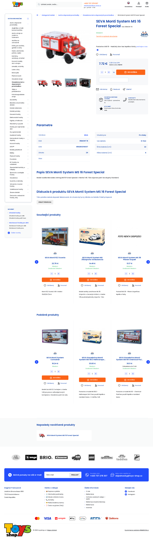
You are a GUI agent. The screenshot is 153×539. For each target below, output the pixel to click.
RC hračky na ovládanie (14, 163)
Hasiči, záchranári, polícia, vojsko (18, 52)
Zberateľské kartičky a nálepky (17, 168)
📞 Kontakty (50, 500)
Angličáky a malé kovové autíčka (17, 29)
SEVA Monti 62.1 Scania (55, 258)
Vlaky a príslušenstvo (16, 90)
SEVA (86, 135)
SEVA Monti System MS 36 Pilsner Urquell (129, 259)
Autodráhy (13, 100)
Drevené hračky (15, 114)
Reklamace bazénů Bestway (95, 502)
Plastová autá (16, 76)
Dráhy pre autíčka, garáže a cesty (18, 47)
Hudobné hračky (15, 135)
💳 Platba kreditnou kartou (55, 503)
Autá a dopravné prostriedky (68, 15)
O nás (88, 491)
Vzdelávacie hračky (16, 189)
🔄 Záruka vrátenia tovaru (55, 497)
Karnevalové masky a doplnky (17, 139)
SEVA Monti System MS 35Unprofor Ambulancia (92, 259)
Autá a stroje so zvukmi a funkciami (17, 35)
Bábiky (12, 153)
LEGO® (12, 147)
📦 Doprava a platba (53, 491)
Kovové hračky (15, 143)
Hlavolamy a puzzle (16, 124)
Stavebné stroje (17, 79)
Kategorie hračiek (48, 15)
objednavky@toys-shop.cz (92, 5)
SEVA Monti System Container (55, 359)
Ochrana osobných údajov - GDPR (95, 498)
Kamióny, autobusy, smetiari (18, 57)
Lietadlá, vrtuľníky (18, 66)
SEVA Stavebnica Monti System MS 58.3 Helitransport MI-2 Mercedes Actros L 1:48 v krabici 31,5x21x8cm (92, 359)
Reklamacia (90, 505)
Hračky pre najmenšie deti (17, 128)
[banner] (17, 5)
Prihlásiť (74, 475)
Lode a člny (16, 70)
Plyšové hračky (15, 156)
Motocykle (15, 73)
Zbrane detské (15, 192)
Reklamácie (90, 494)
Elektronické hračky (16, 117)
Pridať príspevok (45, 202)
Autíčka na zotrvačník (15, 42)
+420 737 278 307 (91, 3)
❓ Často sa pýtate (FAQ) (55, 506)
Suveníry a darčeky (16, 181)
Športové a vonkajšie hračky (17, 174)
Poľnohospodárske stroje (18, 96)
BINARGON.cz (144, 530)
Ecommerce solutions (132, 530)
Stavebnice (14, 178)
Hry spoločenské (15, 132)
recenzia (89, 508)
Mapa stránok (52, 530)
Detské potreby (15, 111)
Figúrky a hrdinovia (16, 121)
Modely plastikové (16, 150)
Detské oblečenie (16, 108)
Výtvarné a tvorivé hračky (16, 185)
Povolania (13, 159)
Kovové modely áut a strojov (17, 62)
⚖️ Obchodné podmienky (54, 494)
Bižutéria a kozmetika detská (17, 104)
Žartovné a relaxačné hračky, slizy (17, 197)
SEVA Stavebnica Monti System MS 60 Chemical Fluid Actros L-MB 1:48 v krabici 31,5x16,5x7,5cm (129, 359)
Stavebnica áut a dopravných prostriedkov (98, 15)
